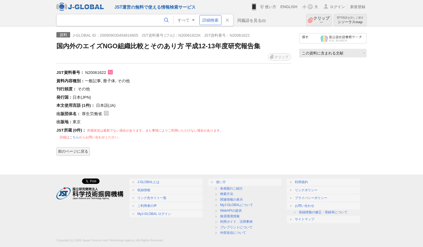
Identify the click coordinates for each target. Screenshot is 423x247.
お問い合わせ (304, 206)
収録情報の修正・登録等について (323, 212)
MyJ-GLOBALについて (236, 205)
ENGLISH (288, 7)
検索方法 (226, 194)
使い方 (270, 7)
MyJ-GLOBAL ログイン (154, 214)
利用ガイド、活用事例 (236, 222)
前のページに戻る (73, 151)
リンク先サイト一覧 (151, 198)
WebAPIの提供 (231, 210)
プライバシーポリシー (311, 198)
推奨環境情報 (230, 216)
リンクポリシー (306, 190)
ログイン (337, 7)
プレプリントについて (236, 227)
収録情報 (143, 190)
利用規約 (301, 182)
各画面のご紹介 (231, 188)
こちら (74, 137)
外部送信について (233, 233)
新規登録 (357, 7)
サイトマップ (304, 219)
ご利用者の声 (147, 206)
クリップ (321, 20)
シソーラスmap (350, 20)
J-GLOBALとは (148, 182)
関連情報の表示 (231, 199)
